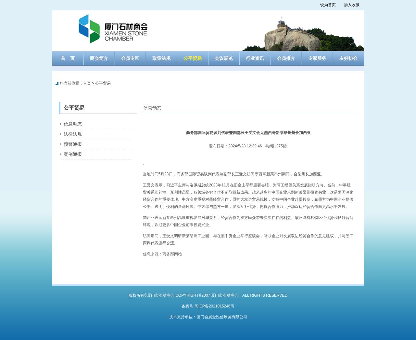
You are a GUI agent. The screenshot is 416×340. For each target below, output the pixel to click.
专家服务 (317, 58)
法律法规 (73, 134)
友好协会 (348, 58)
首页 (87, 83)
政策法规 (161, 58)
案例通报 (73, 154)
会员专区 (130, 58)
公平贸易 (192, 58)
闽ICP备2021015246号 (214, 306)
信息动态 (73, 124)
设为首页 (328, 5)
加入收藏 (351, 5)
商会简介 (99, 58)
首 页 (68, 58)
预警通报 (73, 144)
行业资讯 (255, 58)
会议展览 (224, 58)
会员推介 (286, 58)
